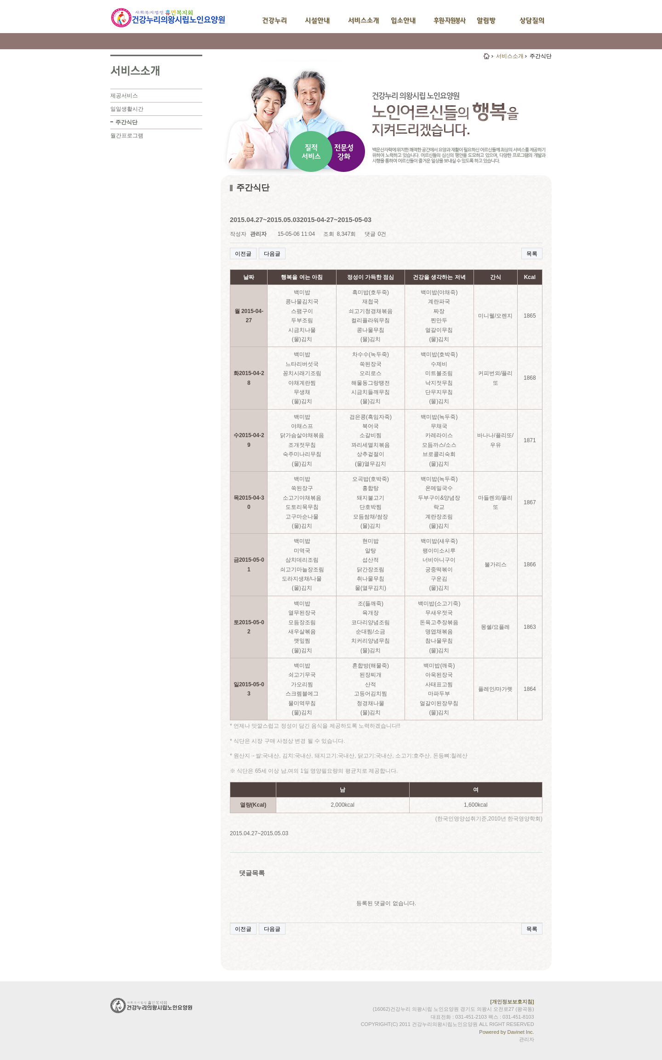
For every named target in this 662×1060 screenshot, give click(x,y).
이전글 (243, 254)
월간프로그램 (126, 135)
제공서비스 (124, 95)
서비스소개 (510, 56)
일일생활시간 (126, 109)
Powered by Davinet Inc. (506, 1032)
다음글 (272, 254)
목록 (531, 254)
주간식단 (126, 122)
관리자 (526, 1039)
